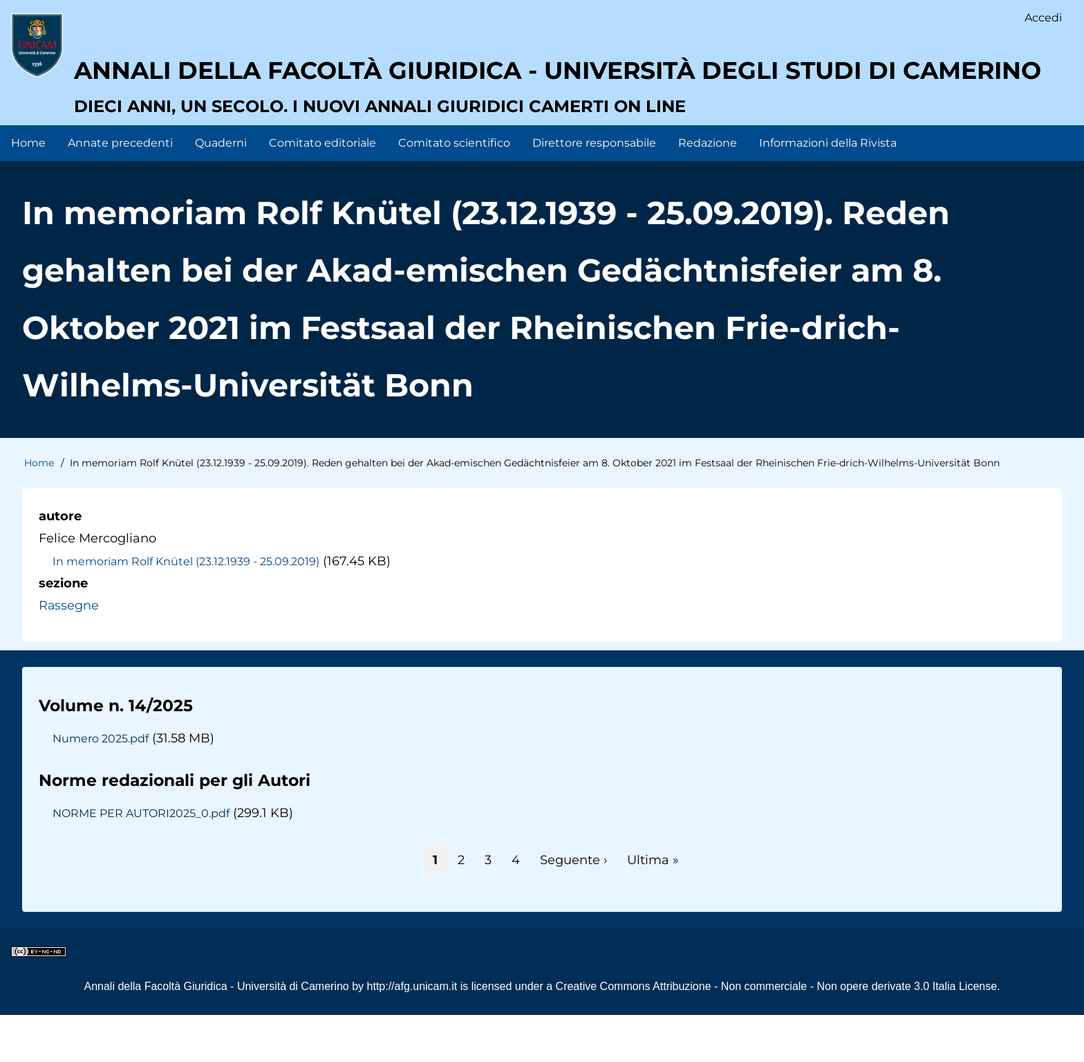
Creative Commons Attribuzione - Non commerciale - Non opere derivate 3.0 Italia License (777, 1033)
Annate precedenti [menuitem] (120, 189)
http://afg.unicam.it (412, 1033)
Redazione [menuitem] (707, 189)
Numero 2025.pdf (101, 785)
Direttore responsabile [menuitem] (594, 189)
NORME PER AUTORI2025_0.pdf (142, 860)
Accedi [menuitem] (1043, 17)
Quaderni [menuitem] (221, 189)
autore (60, 563)
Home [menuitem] (28, 189)
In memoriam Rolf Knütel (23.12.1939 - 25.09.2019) (187, 608)
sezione (63, 630)
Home (39, 510)
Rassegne (69, 653)
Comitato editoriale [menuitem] (322, 189)
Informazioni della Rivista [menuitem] (828, 189)
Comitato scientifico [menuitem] (454, 189)
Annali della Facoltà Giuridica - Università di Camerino (216, 1033)
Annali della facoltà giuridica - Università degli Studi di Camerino (528, 117)
